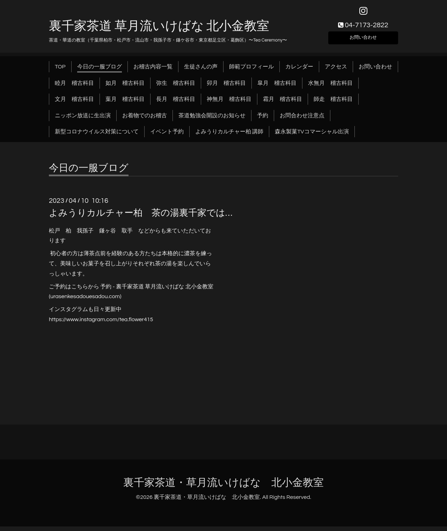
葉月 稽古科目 (125, 103)
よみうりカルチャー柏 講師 (229, 136)
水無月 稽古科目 (330, 87)
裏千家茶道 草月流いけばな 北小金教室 (159, 30)
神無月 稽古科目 (229, 103)
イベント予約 (167, 136)
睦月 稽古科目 (74, 87)
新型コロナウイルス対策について (97, 136)
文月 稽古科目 (74, 103)
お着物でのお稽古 (144, 120)
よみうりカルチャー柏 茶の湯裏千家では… (140, 217)
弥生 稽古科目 (175, 87)
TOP (60, 71)
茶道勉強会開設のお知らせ (212, 120)
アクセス (336, 71)
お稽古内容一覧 (153, 71)
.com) (115, 301)
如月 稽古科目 (125, 87)
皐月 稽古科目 (276, 87)
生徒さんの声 (201, 71)
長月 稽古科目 (175, 103)
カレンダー (299, 71)
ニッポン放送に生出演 (83, 120)
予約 (262, 120)
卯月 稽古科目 (226, 87)
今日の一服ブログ (99, 71)
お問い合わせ (363, 40)
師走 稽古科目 (333, 103)
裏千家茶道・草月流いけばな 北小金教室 (223, 486)
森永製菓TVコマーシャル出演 (312, 136)
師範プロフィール (251, 71)
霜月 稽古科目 (282, 103)
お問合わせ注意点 (302, 120)
